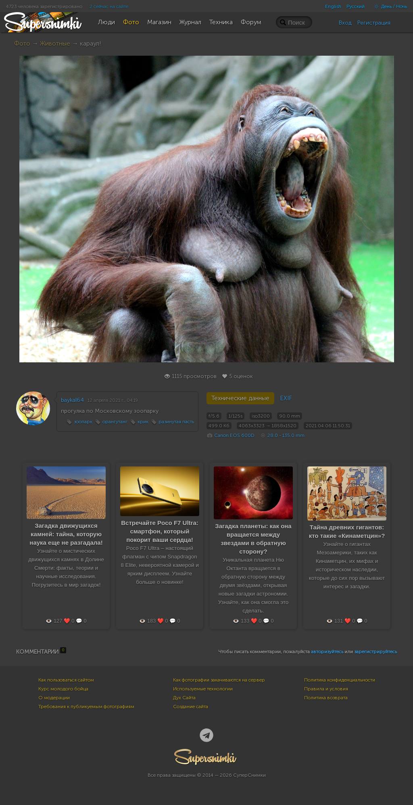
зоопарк (83, 421)
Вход (345, 22)
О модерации (54, 697)
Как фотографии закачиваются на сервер (219, 680)
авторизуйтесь (327, 651)
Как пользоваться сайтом (66, 680)
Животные (55, 43)
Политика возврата (326, 697)
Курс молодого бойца (63, 689)
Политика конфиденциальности (339, 680)
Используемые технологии (203, 689)
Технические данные (240, 398)
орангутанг (114, 421)
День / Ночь (388, 6)
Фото (22, 43)
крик (143, 421)
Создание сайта (190, 706)
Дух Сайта (184, 697)
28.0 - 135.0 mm (286, 435)
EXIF (286, 398)
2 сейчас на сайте (109, 6)
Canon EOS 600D (234, 435)
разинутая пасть (176, 421)
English (333, 6)
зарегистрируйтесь (375, 651)
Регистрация (373, 22)
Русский (355, 6)
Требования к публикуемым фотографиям (86, 706)
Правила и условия (326, 689)
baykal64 (72, 400)
